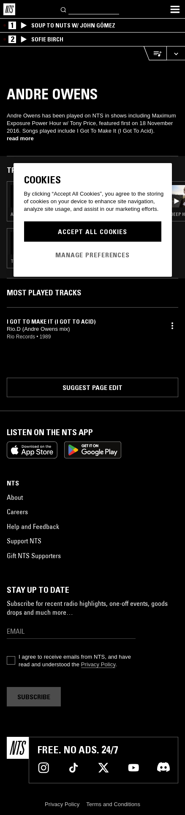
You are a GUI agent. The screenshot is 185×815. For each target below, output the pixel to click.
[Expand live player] (175, 53)
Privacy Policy (98, 664)
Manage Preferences (92, 255)
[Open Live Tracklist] (155, 53)
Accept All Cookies (92, 231)
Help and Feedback (33, 526)
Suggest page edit (92, 387)
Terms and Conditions (113, 804)
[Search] (63, 9)
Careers (17, 511)
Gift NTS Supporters (34, 555)
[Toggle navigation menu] (175, 9)
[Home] (9, 9)
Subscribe (33, 696)
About (15, 497)
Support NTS (24, 541)
